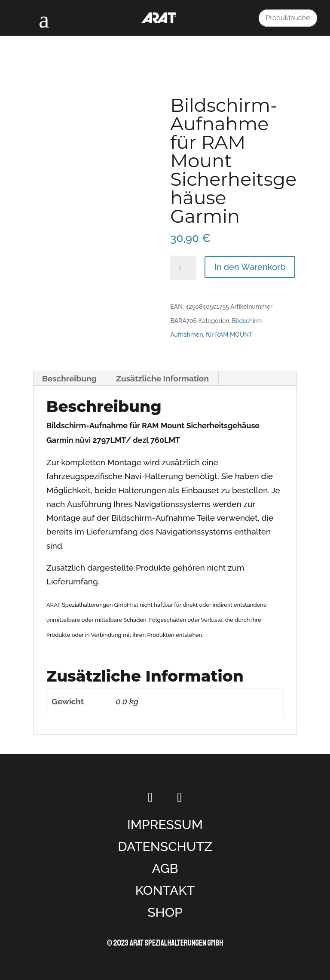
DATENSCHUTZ (165, 846)
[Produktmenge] (183, 268)
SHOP (165, 912)
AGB (165, 868)
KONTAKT (165, 890)
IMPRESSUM (165, 824)
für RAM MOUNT (229, 334)
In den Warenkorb (249, 267)
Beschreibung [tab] (69, 378)
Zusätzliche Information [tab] (162, 378)
